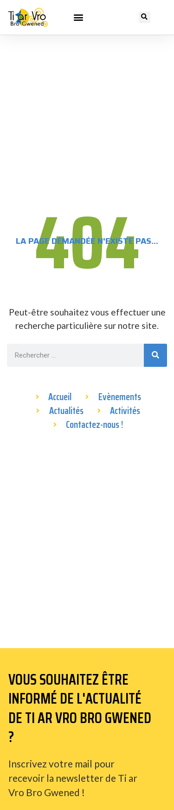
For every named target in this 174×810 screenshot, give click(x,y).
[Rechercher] (155, 355)
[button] (78, 17)
